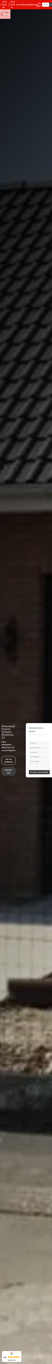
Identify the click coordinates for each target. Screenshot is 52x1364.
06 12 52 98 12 (13, 4)
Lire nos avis (11, 1360)
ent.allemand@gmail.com (28, 4)
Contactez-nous (9, 771)
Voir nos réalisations (8, 760)
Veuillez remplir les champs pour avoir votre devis (37, 738)
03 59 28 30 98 (5, 4)
